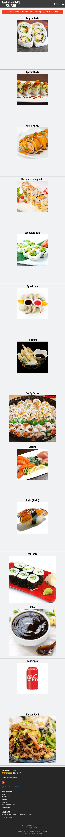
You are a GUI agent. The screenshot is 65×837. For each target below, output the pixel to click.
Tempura (32, 339)
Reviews (4, 802)
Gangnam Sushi (9, 770)
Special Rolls (32, 72)
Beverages (32, 660)
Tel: (8, 818)
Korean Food (32, 714)
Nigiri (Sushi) (32, 500)
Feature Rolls (32, 125)
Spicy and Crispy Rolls (32, 179)
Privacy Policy (6, 807)
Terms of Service (36, 833)
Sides (32, 607)
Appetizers (32, 286)
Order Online (5, 796)
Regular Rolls (32, 18)
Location (4, 799)
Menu (3, 794)
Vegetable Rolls (32, 232)
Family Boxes (32, 393)
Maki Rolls (32, 553)
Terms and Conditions (8, 805)
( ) (58, 3)
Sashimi (32, 446)
